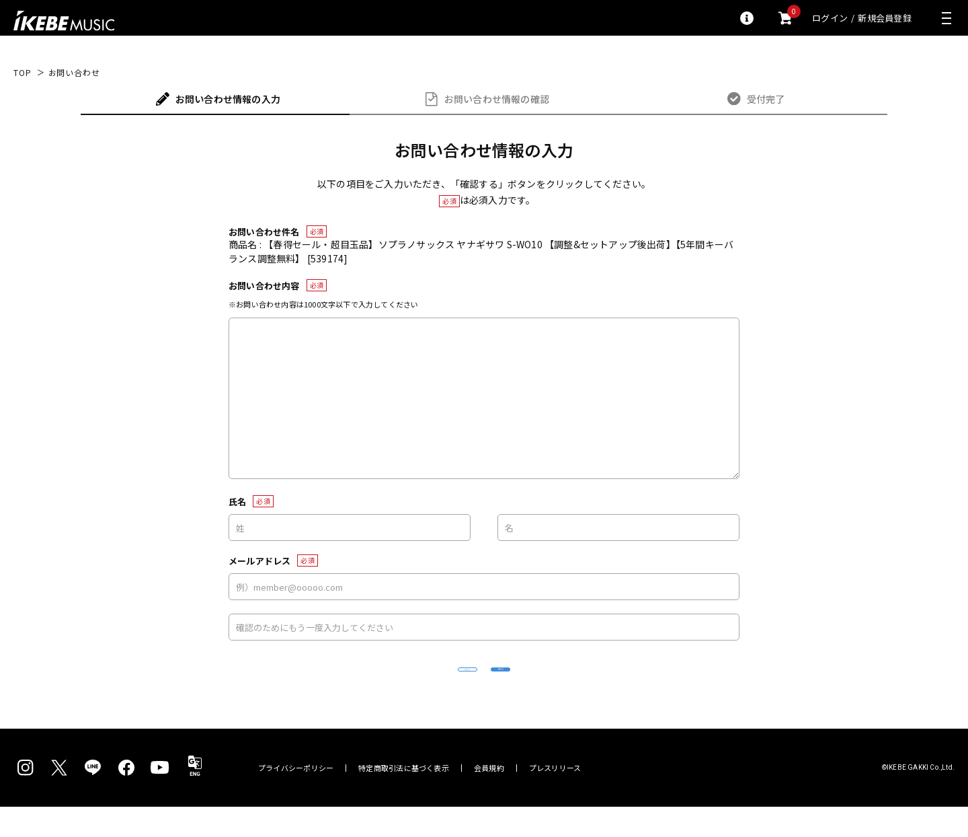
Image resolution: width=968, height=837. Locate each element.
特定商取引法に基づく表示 (403, 797)
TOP (22, 72)
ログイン (830, 17)
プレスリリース (555, 797)
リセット (386, 685)
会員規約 (489, 797)
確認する (581, 684)
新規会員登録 (885, 17)
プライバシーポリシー (295, 797)
